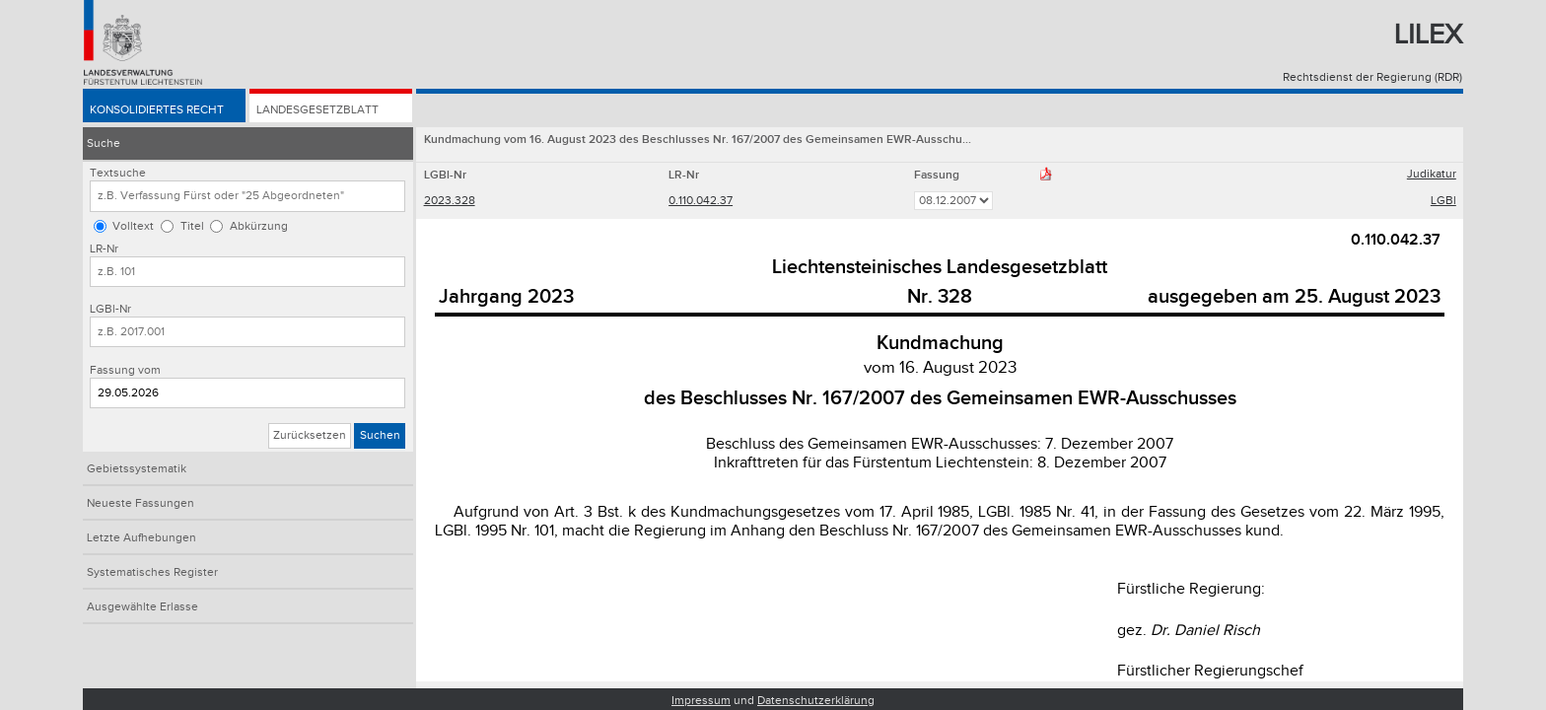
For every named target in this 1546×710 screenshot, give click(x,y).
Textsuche (118, 173)
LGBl (1443, 200)
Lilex (1428, 35)
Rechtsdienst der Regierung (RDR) (1372, 77)
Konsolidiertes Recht (157, 110)
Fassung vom (125, 370)
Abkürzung (259, 226)
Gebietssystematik (136, 469)
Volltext (133, 226)
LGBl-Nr (110, 309)
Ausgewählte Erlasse (142, 607)
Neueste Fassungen (140, 503)
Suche (103, 143)
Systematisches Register (152, 572)
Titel (192, 226)
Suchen (380, 435)
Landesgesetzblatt (317, 110)
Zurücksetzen (309, 435)
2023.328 (449, 200)
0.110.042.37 (700, 200)
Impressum (701, 700)
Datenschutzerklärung (816, 700)
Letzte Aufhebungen (141, 538)
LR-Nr (104, 249)
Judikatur (1431, 174)
